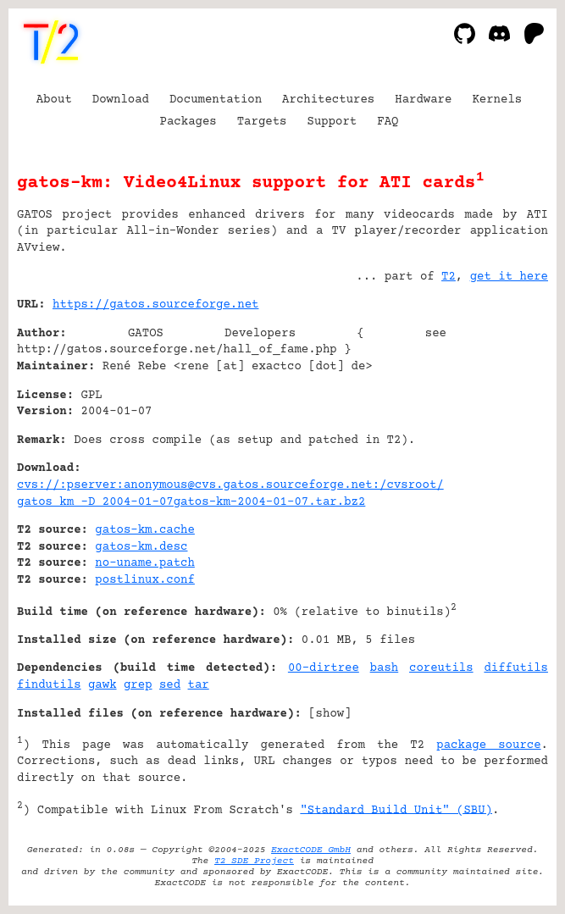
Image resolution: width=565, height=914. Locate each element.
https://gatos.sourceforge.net (155, 305)
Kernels (497, 100)
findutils (49, 685)
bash (384, 668)
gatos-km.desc (141, 547)
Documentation (215, 100)
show (330, 714)
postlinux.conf (145, 580)
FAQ (387, 122)
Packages (188, 122)
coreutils (441, 668)
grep (138, 685)
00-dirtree (323, 668)
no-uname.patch (145, 563)
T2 (448, 277)
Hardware (423, 100)
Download (120, 100)
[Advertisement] (497, 407)
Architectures (328, 100)
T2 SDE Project (254, 861)
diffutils (516, 668)
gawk (102, 685)
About (54, 100)
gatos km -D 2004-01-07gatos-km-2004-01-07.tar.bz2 (191, 502)
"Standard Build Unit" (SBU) (396, 810)
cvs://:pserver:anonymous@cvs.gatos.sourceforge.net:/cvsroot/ (230, 485)
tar (198, 685)
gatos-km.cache (145, 530)
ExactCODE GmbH (311, 850)
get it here (509, 277)
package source (488, 745)
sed (169, 685)
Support (332, 122)
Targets (262, 122)
